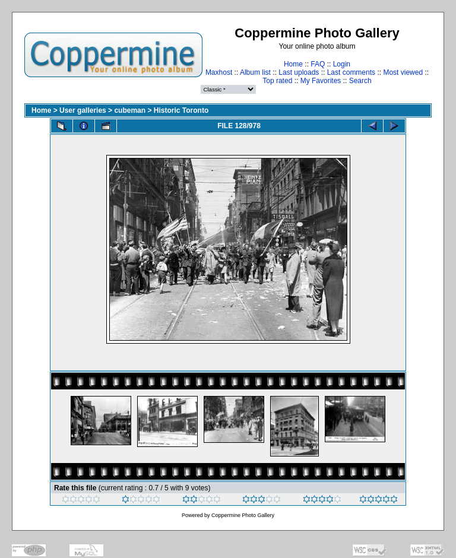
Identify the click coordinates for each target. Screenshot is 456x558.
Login (341, 64)
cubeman (129, 110)
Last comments (351, 72)
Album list (255, 72)
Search (360, 81)
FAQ (318, 64)
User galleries (82, 110)
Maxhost (218, 72)
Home (293, 64)
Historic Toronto (181, 110)
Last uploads (298, 72)
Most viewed (403, 72)
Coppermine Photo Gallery (242, 515)
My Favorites (320, 81)
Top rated (277, 81)
